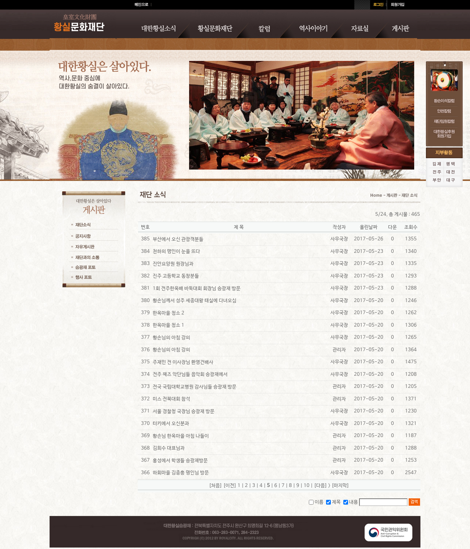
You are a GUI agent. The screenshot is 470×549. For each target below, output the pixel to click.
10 (307, 485)
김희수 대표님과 (169, 448)
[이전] (229, 485)
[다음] (320, 485)
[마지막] (340, 485)
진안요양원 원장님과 (173, 264)
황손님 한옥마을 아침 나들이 (181, 436)
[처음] (215, 485)
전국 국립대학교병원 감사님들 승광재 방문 (194, 387)
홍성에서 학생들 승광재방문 (180, 460)
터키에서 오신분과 (171, 423)
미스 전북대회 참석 (171, 399)
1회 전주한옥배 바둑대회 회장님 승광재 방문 (197, 288)
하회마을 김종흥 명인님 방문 (181, 473)
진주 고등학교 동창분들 (176, 276)
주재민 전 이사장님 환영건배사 (183, 362)
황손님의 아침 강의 (171, 338)
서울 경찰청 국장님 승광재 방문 (183, 411)
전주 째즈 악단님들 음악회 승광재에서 (190, 374)
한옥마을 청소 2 (168, 313)
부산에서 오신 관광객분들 (178, 239)
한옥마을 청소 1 (168, 325)
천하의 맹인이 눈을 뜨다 (176, 251)
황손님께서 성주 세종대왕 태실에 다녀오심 (194, 300)
